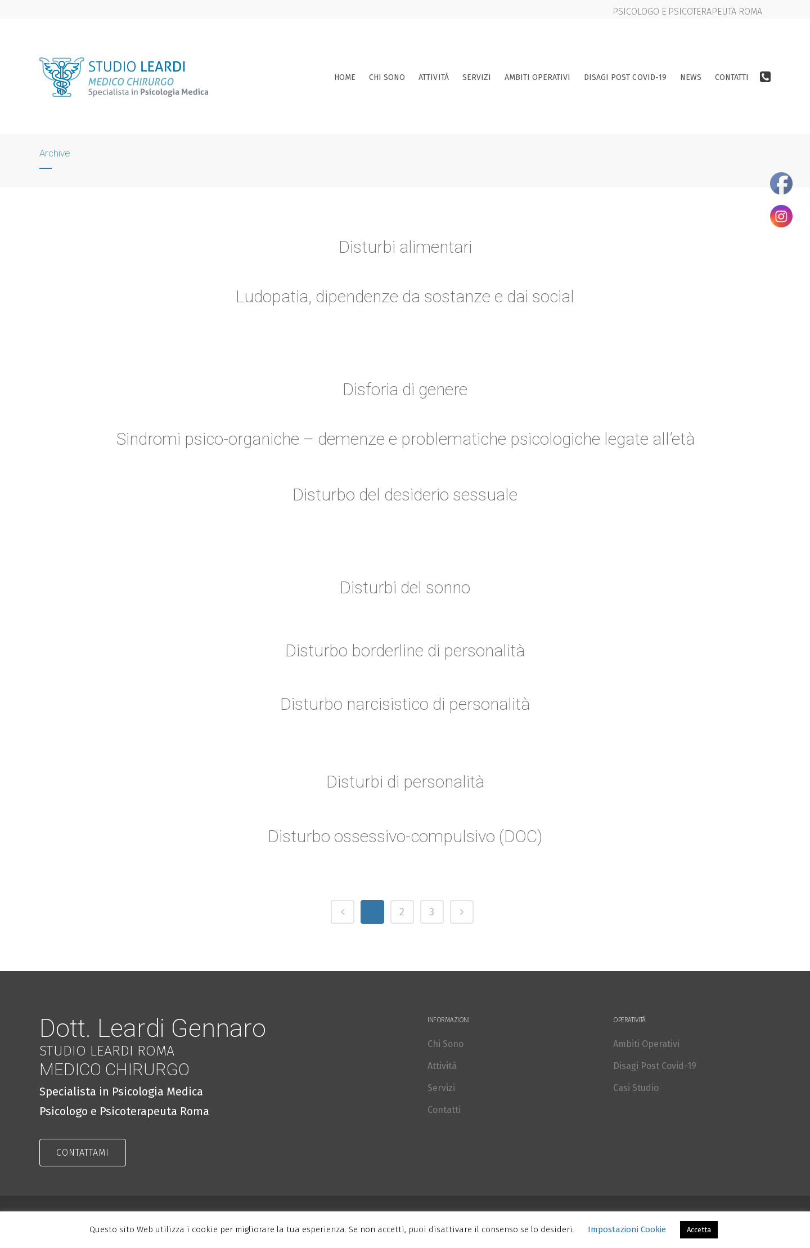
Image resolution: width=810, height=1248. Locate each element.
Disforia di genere (405, 390)
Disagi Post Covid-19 (654, 1066)
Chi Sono (446, 1044)
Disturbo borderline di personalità (405, 652)
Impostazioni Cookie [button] (627, 1229)
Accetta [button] (699, 1229)
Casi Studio (636, 1088)
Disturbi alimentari (405, 247)
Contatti (444, 1109)
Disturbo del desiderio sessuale (405, 496)
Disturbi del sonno (405, 588)
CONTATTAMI (82, 1152)
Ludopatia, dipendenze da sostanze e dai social (405, 296)
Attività (442, 1066)
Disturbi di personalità (405, 783)
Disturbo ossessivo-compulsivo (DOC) (405, 838)
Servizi (441, 1088)
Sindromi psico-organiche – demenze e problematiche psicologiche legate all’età (405, 440)
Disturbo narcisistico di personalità (405, 705)
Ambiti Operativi (646, 1044)
